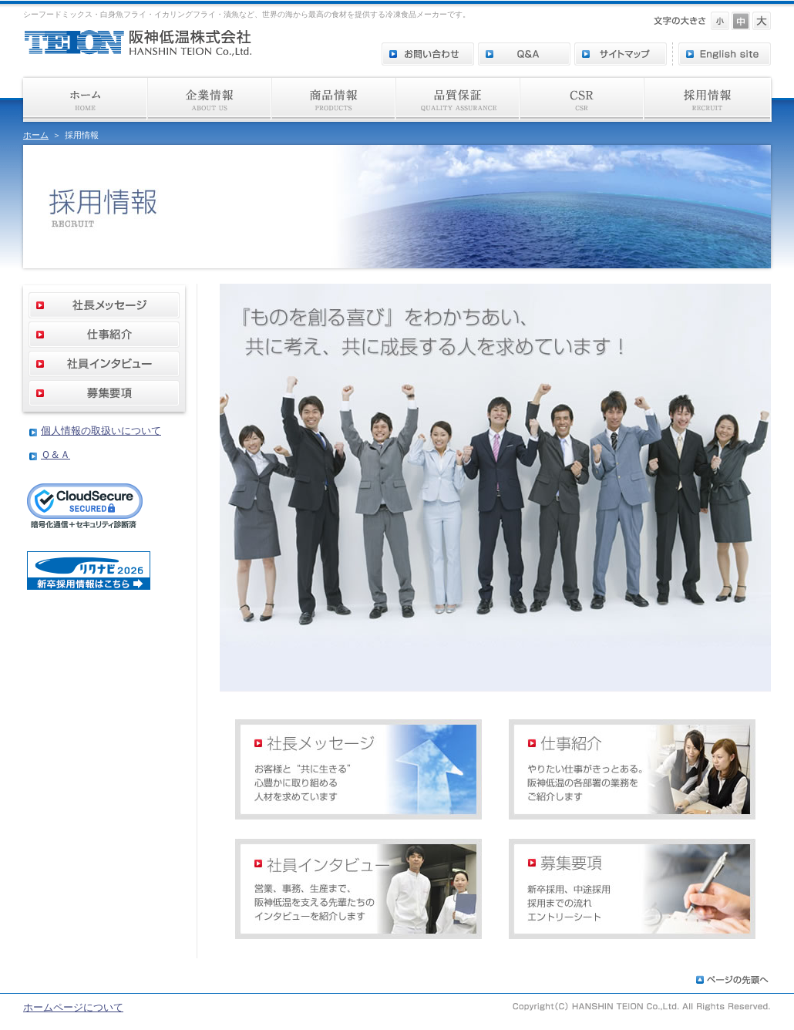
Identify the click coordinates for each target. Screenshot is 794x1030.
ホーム (36, 135)
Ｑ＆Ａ (55, 454)
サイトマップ (620, 54)
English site (724, 54)
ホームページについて (73, 1007)
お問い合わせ (428, 54)
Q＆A (524, 54)
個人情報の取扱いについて (101, 430)
